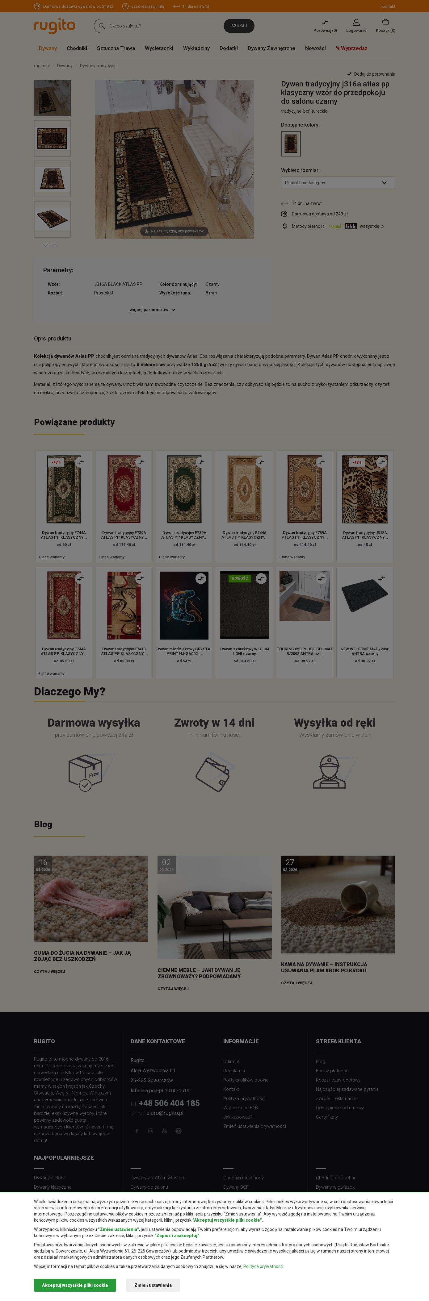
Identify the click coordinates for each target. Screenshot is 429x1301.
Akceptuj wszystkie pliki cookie (75, 1285)
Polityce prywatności (263, 1266)
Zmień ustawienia (153, 1285)
